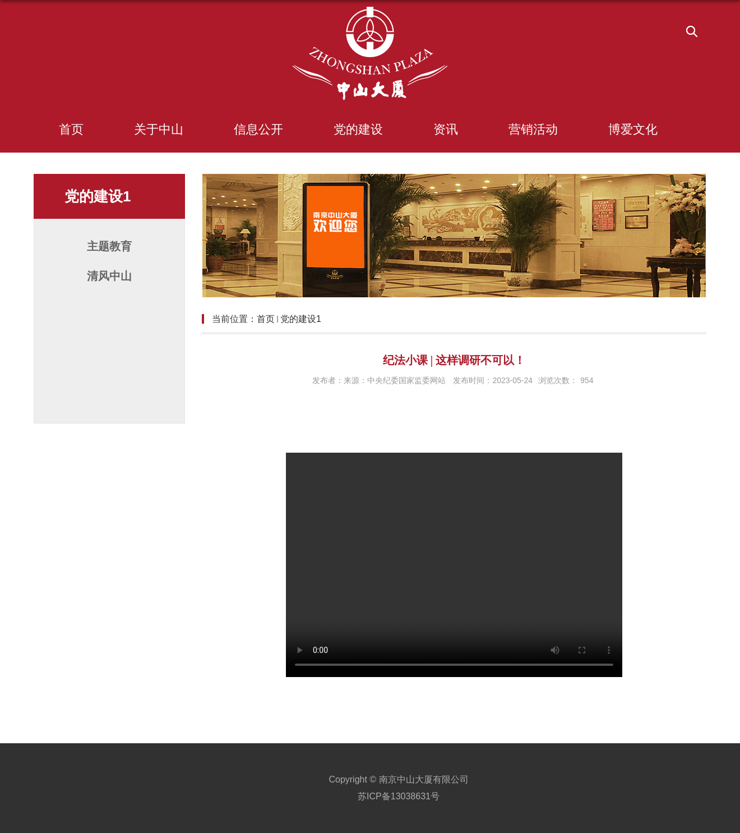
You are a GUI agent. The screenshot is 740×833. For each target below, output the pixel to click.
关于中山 (158, 129)
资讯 (445, 129)
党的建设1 (300, 319)
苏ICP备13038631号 (399, 796)
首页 (71, 129)
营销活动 (533, 129)
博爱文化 (633, 129)
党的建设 (358, 129)
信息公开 (258, 129)
